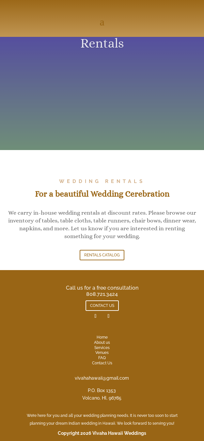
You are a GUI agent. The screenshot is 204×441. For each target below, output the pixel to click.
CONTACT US (102, 305)
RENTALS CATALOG (102, 255)
